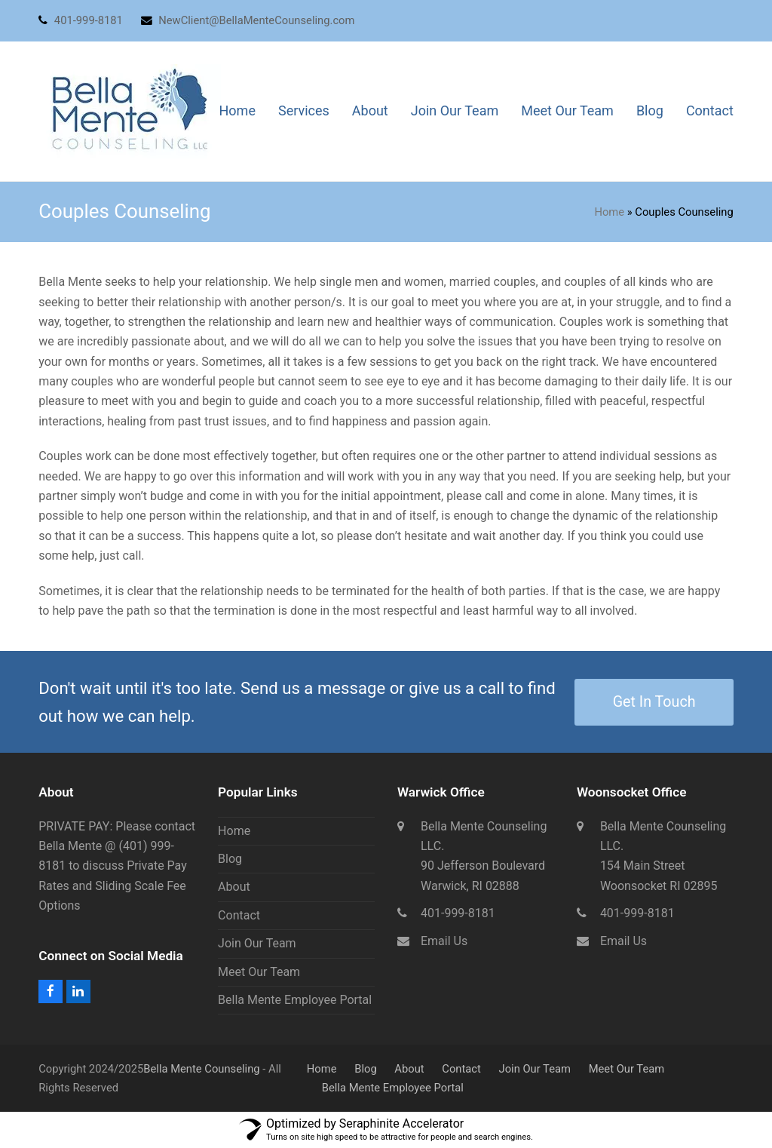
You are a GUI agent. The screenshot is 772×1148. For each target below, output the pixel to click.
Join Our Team (257, 943)
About (234, 886)
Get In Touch (654, 702)
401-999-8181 (458, 913)
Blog (230, 859)
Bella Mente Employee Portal (295, 1000)
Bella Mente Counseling (201, 1069)
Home (609, 212)
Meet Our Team (259, 972)
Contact (239, 915)
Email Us (444, 941)
